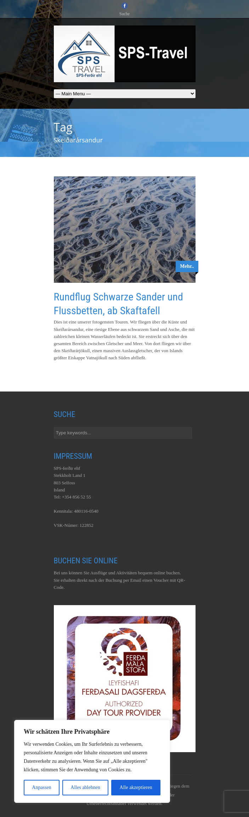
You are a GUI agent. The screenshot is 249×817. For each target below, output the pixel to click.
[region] (92, 761)
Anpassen (41, 787)
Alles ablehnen (85, 787)
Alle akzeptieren (136, 787)
